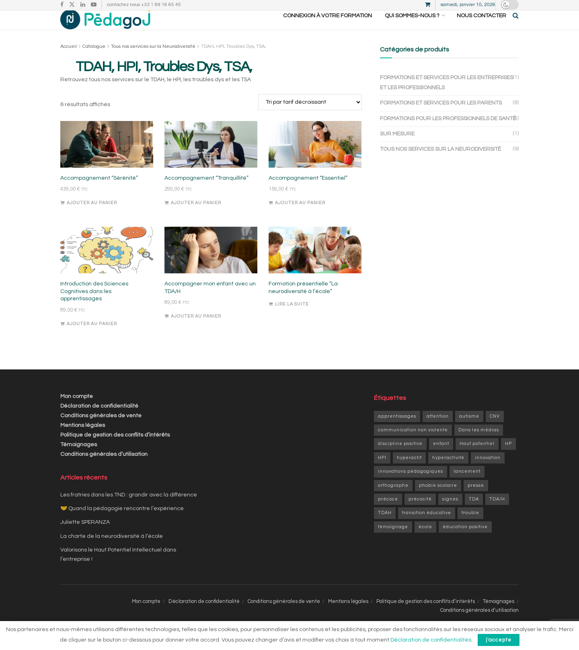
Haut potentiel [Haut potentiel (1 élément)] (477, 443)
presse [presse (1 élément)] (476, 485)
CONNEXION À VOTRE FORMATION (327, 15)
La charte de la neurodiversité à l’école (111, 536)
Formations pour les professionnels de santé (448, 118)
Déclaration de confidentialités (430, 640)
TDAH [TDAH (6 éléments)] (385, 513)
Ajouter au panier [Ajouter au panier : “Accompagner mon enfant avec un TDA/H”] (196, 316)
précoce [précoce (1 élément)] (388, 499)
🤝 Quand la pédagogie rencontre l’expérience (122, 508)
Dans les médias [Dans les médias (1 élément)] (478, 430)
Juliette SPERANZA (85, 522)
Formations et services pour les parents (441, 103)
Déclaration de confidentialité (99, 406)
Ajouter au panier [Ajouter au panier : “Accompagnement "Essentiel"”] (300, 203)
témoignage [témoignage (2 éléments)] (393, 527)
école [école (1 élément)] (425, 527)
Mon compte (76, 396)
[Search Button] (516, 15)
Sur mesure (397, 134)
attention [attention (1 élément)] (438, 416)
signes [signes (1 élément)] (450, 499)
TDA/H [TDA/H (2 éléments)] (497, 499)
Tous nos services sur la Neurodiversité (153, 46)
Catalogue (93, 46)
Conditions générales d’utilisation (104, 454)
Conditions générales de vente (101, 415)
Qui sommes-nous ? (412, 15)
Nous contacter (481, 15)
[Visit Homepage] (105, 15)
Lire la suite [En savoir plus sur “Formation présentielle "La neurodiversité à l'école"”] (292, 304)
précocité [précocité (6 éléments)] (420, 499)
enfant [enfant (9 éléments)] (441, 443)
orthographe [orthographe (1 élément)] (393, 485)
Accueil (68, 46)
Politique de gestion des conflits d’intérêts (115, 435)
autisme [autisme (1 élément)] (469, 416)
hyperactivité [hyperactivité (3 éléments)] (448, 457)
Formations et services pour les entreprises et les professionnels (446, 82)
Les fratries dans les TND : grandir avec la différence (128, 495)
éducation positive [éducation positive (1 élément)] (465, 527)
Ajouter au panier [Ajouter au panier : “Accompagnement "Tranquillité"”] (196, 203)
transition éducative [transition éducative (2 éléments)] (426, 513)
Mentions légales (82, 425)
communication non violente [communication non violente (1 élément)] (413, 430)
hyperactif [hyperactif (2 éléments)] (409, 457)
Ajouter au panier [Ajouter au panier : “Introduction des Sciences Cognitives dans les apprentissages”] (92, 324)
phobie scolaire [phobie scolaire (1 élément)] (438, 485)
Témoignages (78, 444)
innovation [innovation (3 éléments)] (488, 457)
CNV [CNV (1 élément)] (495, 416)
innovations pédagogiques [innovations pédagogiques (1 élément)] (410, 471)
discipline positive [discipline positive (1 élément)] (400, 443)
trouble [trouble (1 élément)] (470, 513)
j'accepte (498, 640)
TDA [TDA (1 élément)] (474, 499)
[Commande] (310, 102)
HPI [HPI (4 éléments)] (382, 457)
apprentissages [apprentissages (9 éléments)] (397, 416)
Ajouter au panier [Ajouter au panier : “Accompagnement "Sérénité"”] (92, 203)
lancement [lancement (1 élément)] (467, 471)
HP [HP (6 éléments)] (508, 443)
